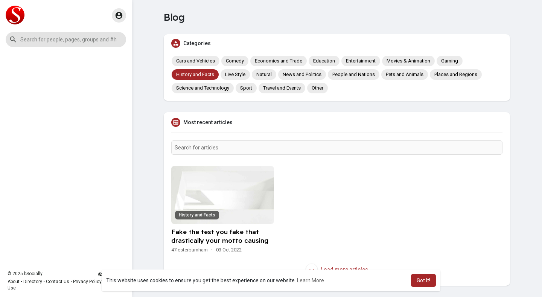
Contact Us (57, 281)
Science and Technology (202, 88)
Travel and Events (282, 88)
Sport (246, 88)
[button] (66, 39)
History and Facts (195, 74)
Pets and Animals (404, 74)
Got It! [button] (423, 280)
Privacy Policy (87, 281)
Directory (32, 281)
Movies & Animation (408, 61)
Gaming (449, 61)
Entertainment (361, 61)
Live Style (235, 74)
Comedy (235, 61)
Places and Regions (455, 74)
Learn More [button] (310, 280)
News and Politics (302, 74)
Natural (264, 74)
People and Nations (353, 74)
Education (324, 61)
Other (317, 88)
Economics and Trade (278, 61)
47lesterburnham (189, 250)
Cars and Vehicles (195, 61)
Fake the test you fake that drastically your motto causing (219, 236)
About (14, 281)
